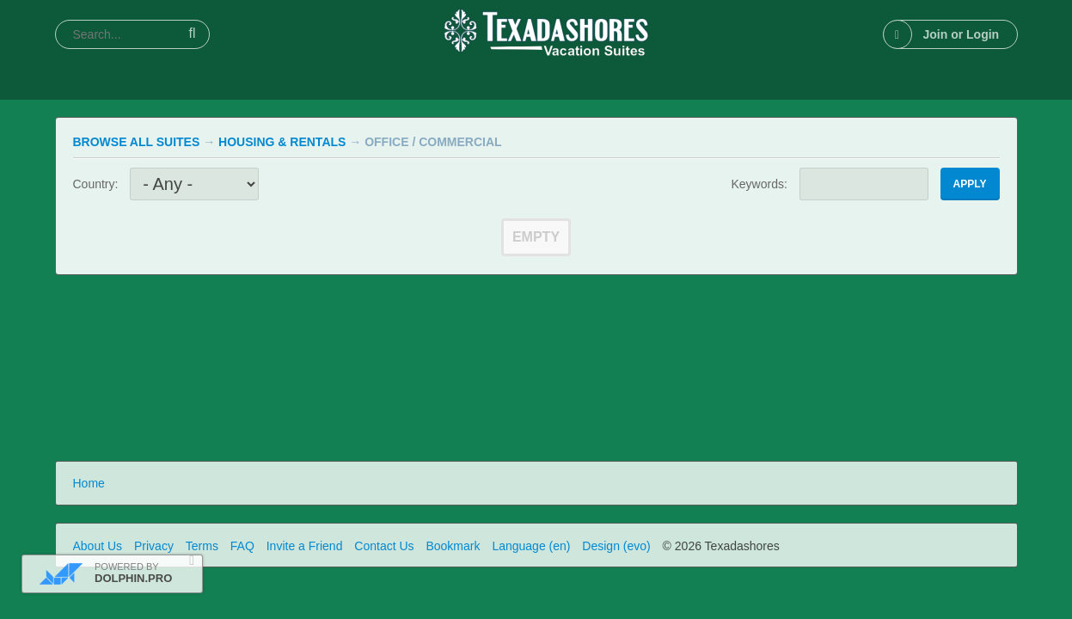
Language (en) (531, 546)
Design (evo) (616, 546)
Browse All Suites (136, 142)
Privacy (154, 546)
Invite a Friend (304, 546)
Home (89, 483)
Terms (202, 546)
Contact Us (383, 546)
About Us (98, 546)
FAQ (242, 546)
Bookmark (453, 546)
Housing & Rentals (282, 142)
